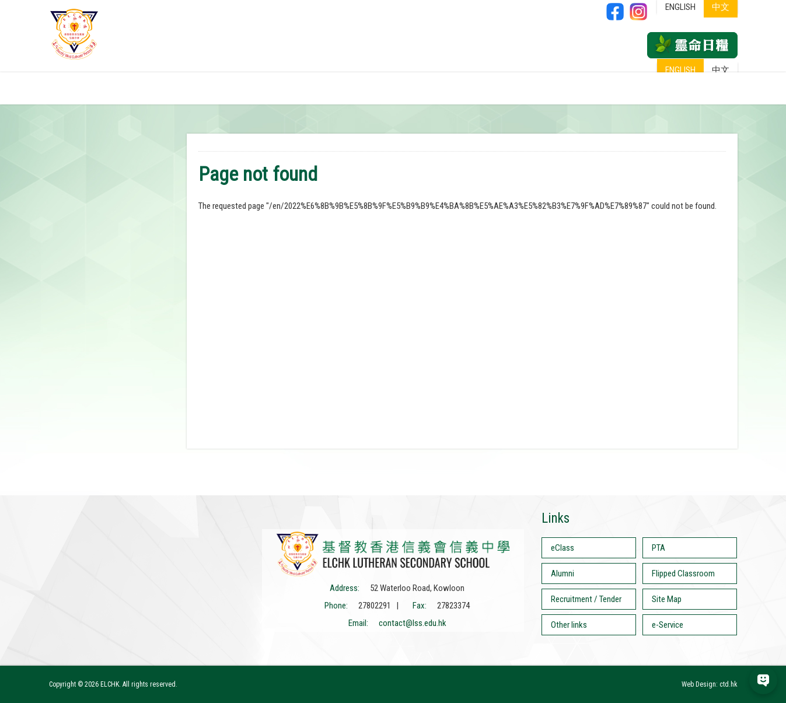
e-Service (667, 625)
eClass (562, 548)
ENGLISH (680, 70)
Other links (569, 625)
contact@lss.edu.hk (412, 623)
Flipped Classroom (683, 573)
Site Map (667, 599)
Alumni (562, 573)
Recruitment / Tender (586, 599)
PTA (658, 548)
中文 (720, 70)
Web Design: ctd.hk (710, 684)
